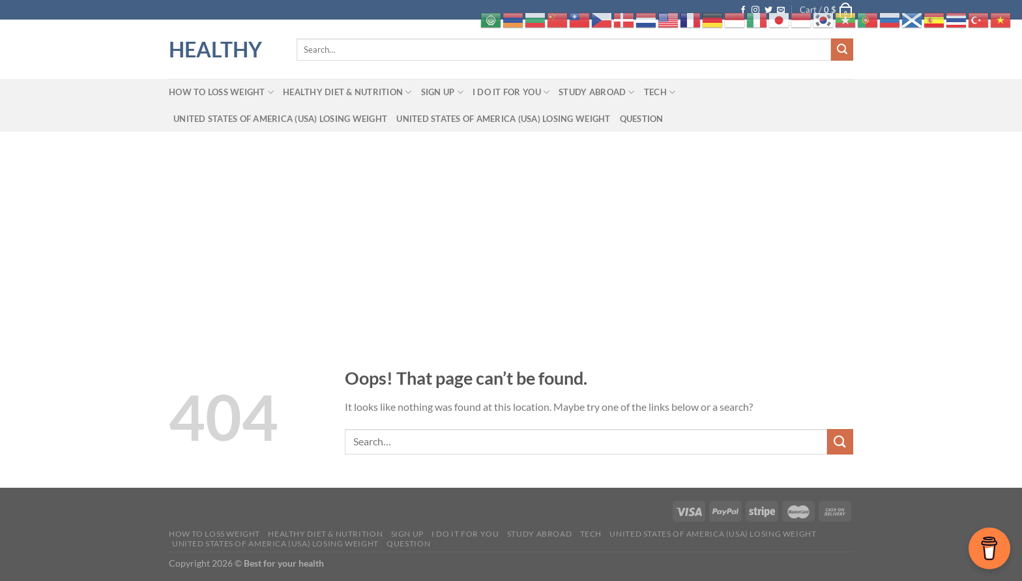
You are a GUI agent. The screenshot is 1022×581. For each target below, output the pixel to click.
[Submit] (842, 49)
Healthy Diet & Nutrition (347, 92)
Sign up (442, 92)
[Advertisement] (511, 229)
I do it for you (511, 92)
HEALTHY (215, 49)
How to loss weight (221, 92)
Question (642, 118)
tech (659, 92)
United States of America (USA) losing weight (280, 118)
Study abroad (597, 92)
